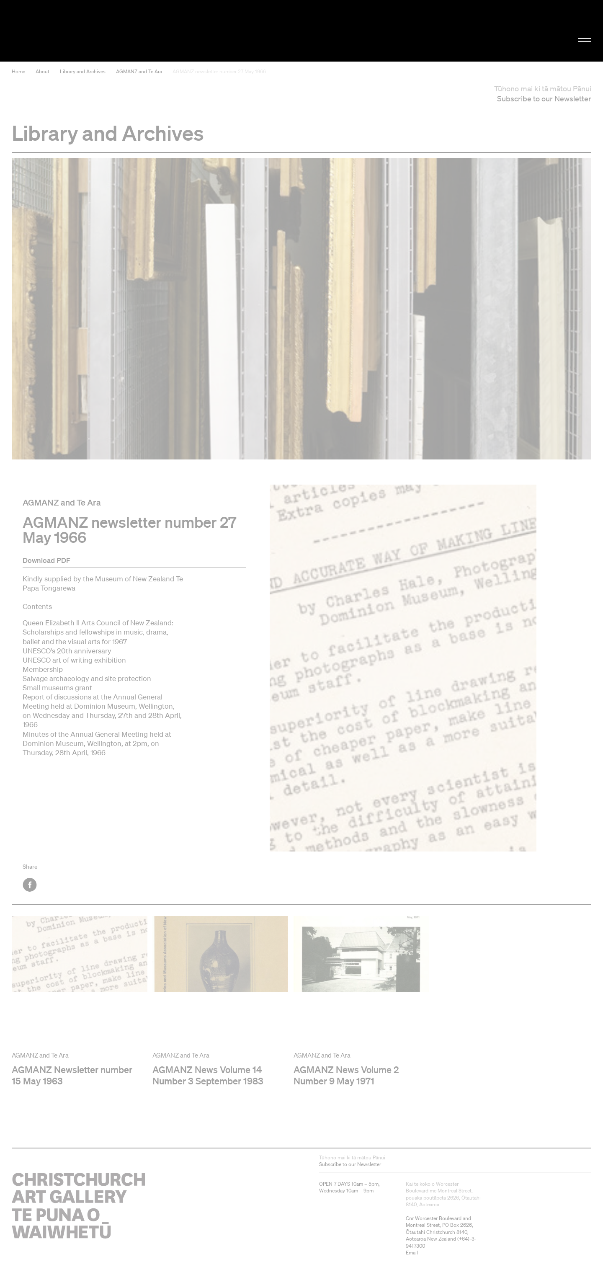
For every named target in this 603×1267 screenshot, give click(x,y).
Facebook (30, 885)
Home (18, 71)
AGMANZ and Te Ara (139, 71)
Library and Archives (83, 71)
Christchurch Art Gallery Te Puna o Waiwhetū (101, 31)
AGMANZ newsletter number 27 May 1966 (219, 71)
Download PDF (46, 560)
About (42, 71)
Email (412, 1252)
